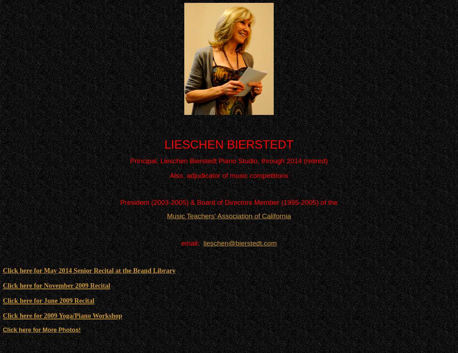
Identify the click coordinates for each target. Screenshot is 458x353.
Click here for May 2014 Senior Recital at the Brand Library (89, 270)
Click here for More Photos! (42, 330)
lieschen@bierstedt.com (240, 243)
